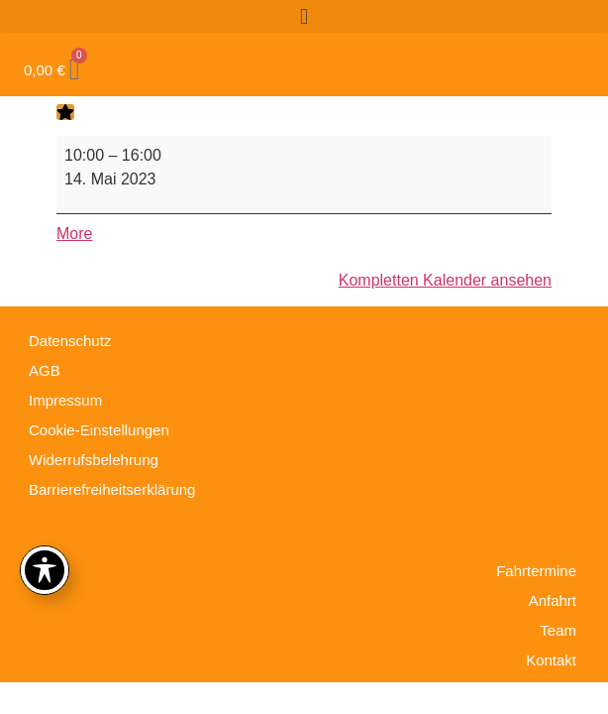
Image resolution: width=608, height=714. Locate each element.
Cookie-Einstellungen (99, 429)
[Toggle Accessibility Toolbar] (44, 570)
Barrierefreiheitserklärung (112, 489)
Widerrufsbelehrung (93, 459)
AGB (44, 370)
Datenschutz (70, 340)
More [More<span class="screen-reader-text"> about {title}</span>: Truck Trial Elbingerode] (74, 233)
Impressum (65, 400)
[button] (304, 16)
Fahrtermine (536, 570)
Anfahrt (552, 600)
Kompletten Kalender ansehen (445, 280)
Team (558, 630)
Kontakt (551, 660)
